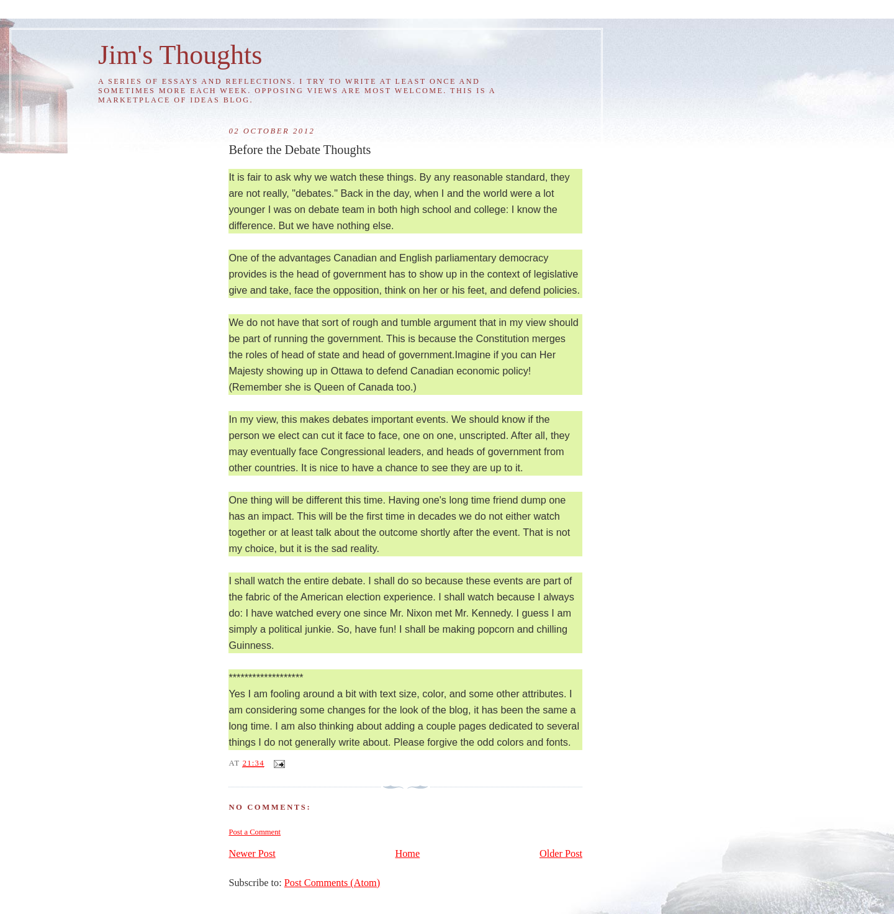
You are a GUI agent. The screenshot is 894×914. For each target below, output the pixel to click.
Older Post (561, 853)
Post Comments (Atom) (332, 883)
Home (407, 853)
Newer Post (251, 853)
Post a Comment (254, 832)
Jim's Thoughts (180, 55)
